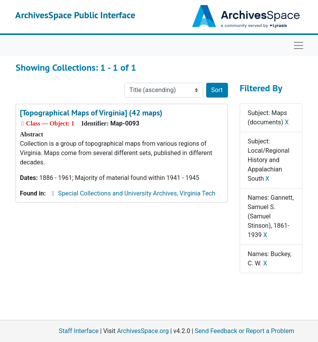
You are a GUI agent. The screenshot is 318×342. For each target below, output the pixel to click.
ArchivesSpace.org (143, 331)
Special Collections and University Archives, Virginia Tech (136, 193)
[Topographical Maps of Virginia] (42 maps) (91, 113)
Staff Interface (79, 331)
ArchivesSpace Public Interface (75, 15)
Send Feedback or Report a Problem (244, 331)
